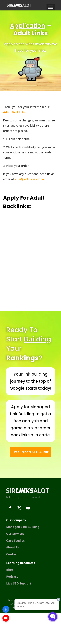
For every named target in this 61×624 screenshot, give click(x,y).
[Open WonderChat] (52, 616)
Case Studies (15, 540)
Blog (9, 570)
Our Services (15, 534)
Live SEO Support (18, 583)
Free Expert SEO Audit (30, 452)
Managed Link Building (23, 527)
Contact (12, 554)
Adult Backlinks (14, 112)
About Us (13, 547)
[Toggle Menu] (50, 7)
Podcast (12, 576)
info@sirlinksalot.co (29, 179)
